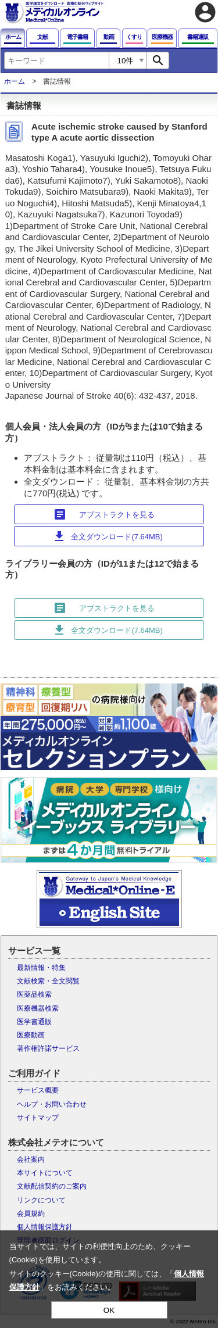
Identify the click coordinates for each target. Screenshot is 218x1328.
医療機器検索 (38, 1008)
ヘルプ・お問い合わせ (52, 1104)
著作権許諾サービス (48, 1048)
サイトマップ (38, 1118)
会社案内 (31, 1159)
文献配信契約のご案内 (52, 1186)
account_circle (205, 12)
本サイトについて (45, 1173)
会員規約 (31, 1213)
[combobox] (56, 60)
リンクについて (41, 1200)
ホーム (14, 81)
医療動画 (31, 1035)
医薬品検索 (34, 994)
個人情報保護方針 (45, 1227)
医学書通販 (34, 1022)
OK (109, 1310)
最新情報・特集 (41, 968)
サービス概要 (38, 1090)
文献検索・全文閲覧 (48, 981)
